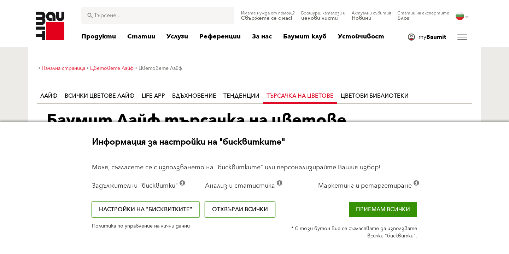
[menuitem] (268, 16)
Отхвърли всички (240, 209)
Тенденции (241, 96)
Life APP (153, 96)
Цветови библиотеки (375, 96)
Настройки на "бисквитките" (145, 209)
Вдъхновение (194, 96)
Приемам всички (383, 209)
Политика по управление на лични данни (141, 226)
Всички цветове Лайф (100, 96)
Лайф (49, 96)
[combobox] (157, 15)
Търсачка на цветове (300, 96)
